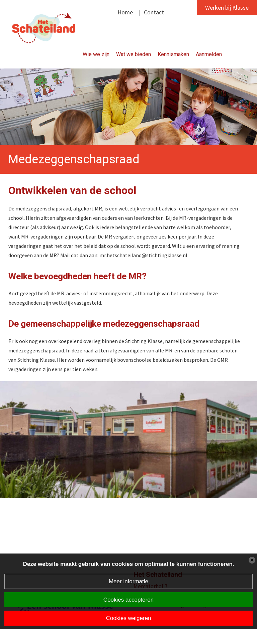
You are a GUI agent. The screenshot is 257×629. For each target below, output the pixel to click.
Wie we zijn (96, 54)
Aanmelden (209, 54)
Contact (154, 12)
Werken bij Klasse (227, 7)
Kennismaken (173, 54)
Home (125, 12)
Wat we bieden (133, 54)
